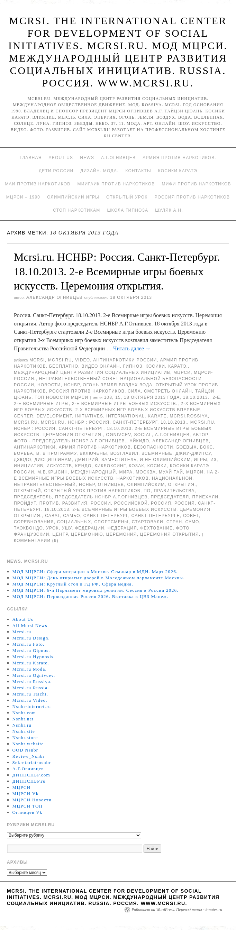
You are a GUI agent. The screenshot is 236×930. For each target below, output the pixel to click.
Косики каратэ (177, 170)
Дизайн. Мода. (99, 170)
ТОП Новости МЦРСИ (61, 397)
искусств (59, 465)
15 (118, 397)
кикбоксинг (110, 465)
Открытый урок (126, 197)
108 (108, 397)
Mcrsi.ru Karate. (30, 662)
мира (126, 472)
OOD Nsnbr (25, 750)
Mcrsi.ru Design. (31, 638)
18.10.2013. (196, 397)
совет (191, 515)
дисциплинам (53, 459)
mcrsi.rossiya (189, 416)
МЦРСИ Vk (25, 793)
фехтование (156, 528)
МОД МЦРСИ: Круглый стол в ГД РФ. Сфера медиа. (73, 584)
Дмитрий (87, 459)
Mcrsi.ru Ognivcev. (33, 675)
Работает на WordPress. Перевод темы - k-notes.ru (176, 909)
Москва (146, 472)
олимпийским (146, 484)
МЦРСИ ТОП (27, 806)
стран (174, 521)
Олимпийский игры (73, 197)
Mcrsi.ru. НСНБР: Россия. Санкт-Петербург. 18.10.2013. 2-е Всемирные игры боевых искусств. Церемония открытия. (117, 271)
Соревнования (34, 521)
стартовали (147, 521)
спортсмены (111, 521)
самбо (71, 515)
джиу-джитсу (193, 453)
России (101, 503)
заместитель (119, 459)
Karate (157, 416)
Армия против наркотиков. (179, 157)
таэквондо (28, 528)
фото (182, 528)
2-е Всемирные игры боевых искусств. (125, 403)
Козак (136, 465)
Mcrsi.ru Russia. (30, 687)
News (87, 157)
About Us (61, 157)
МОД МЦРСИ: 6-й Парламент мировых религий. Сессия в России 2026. (95, 590)
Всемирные (157, 453)
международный (93, 472)
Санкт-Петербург (105, 515)
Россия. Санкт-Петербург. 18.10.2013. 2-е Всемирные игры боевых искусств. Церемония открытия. (115, 509)
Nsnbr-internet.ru (31, 706)
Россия (161, 503)
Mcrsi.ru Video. (29, 700)
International (125, 416)
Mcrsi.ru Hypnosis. (33, 656)
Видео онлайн (100, 366)
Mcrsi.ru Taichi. (30, 694)
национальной (172, 478)
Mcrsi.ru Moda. (29, 669)
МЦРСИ (182, 372)
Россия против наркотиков (192, 197)
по (147, 490)
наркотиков (133, 478)
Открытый (27, 490)
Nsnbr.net (23, 718)
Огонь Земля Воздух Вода (117, 385)
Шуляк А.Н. (169, 210)
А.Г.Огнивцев (118, 157)
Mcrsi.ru (60, 360)
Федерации (89, 528)
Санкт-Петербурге (155, 515)
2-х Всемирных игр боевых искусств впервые (137, 409)
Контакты (138, 170)
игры (200, 459)
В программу (59, 453)
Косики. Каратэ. (167, 366)
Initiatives (89, 416)
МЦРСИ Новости (32, 799)
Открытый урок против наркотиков (92, 490)
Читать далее (132, 348)
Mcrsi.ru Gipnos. (31, 650)
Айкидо (139, 441)
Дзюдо (22, 459)
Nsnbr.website (28, 743)
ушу (67, 528)
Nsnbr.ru (22, 725)
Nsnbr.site (23, 731)
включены (93, 453)
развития (75, 503)
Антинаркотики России (125, 360)
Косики (157, 465)
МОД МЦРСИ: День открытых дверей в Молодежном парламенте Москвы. (98, 577)
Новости (49, 385)
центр (60, 534)
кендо (83, 465)
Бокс (206, 447)
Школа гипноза (127, 210)
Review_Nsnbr (28, 756)
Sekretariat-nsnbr (31, 762)
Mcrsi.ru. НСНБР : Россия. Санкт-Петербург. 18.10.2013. (114, 422)
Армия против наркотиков (95, 447)
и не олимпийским (165, 459)
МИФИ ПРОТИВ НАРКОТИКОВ (196, 184)
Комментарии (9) (36, 540)
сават (52, 515)
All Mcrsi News (29, 625)
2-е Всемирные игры (41, 403)
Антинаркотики (35, 447)
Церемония (121, 534)
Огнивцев (111, 484)
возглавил (124, 453)
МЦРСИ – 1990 (23, 197)
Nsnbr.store (25, 737)
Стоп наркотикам (76, 210)
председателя (170, 497)
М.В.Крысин (52, 472)
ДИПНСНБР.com (31, 774)
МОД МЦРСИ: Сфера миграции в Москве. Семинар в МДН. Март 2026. (95, 571)
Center (24, 416)
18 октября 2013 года (152, 397)
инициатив (28, 465)
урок (52, 528)
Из (213, 459)
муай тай (171, 472)
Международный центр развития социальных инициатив (92, 372)
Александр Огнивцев (54, 297)
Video (82, 360)
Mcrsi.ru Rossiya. (32, 681)
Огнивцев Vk (27, 812)
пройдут (25, 503)
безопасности (153, 447)
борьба (23, 453)
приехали (205, 497)
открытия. (182, 484)
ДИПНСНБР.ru (29, 781)
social (143, 434)
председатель (33, 497)
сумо (192, 521)
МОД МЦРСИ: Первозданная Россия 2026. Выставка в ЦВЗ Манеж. (90, 596)
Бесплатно (63, 366)
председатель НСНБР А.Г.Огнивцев (101, 497)
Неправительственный (45, 484)
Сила (134, 391)
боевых (186, 447)
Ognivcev (118, 434)
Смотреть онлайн (168, 391)
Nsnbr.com (24, 712)
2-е (216, 397)
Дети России (56, 170)
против (49, 503)
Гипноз (133, 366)
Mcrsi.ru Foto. (28, 644)
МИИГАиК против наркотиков (116, 184)
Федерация (122, 528)
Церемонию (87, 534)
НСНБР (72, 385)
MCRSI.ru (26, 422)
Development (54, 416)
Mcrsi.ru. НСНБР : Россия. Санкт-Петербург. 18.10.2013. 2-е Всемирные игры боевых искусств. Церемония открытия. (115, 428)
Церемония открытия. (170, 534)
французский (31, 534)
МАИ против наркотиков (37, 184)
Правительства (174, 490)
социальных (74, 521)
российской (131, 503)
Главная (31, 157)
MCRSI (37, 360)
